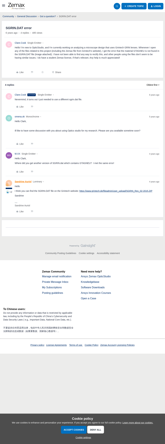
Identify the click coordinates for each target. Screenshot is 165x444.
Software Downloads (93, 287)
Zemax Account (108, 345)
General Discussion (27, 16)
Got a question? (48, 16)
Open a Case (88, 298)
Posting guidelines (52, 293)
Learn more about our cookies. (137, 422)
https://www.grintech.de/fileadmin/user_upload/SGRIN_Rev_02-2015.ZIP (115, 191)
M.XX (17, 153)
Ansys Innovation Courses (96, 293)
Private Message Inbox (55, 282)
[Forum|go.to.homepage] (16, 6)
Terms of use (76, 345)
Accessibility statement (108, 253)
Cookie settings (86, 253)
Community (8, 16)
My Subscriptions (52, 287)
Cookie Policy (91, 345)
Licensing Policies (125, 345)
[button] (4, 6)
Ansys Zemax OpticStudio (96, 276)
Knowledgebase (90, 282)
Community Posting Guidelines (60, 253)
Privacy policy (37, 345)
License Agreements (56, 345)
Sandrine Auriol (23, 181)
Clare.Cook (20, 43)
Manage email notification (56, 276)
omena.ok (20, 116)
